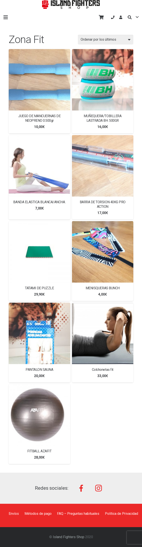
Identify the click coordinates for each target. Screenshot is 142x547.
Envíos (14, 514)
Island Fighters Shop (68, 537)
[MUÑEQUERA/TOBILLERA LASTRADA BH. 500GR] (103, 79)
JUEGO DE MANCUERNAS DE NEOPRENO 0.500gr (39, 118)
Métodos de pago (38, 514)
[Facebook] (81, 488)
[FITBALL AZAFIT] (39, 415)
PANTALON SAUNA (39, 370)
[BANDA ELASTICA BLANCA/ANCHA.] (39, 166)
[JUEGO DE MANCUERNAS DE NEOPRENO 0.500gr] (39, 79)
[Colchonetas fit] (103, 333)
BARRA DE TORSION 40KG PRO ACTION (103, 204)
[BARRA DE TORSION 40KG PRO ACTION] (103, 166)
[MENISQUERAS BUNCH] (103, 252)
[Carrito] (101, 17)
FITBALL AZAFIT (39, 451)
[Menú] (6, 17)
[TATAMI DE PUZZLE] (39, 252)
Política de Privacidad (121, 514)
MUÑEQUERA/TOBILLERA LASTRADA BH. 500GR (102, 118)
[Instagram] (98, 488)
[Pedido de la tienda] (105, 40)
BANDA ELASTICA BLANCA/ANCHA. (39, 202)
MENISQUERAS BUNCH (103, 288)
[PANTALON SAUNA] (39, 333)
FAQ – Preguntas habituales (78, 514)
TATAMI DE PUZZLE (39, 288)
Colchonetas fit (102, 370)
